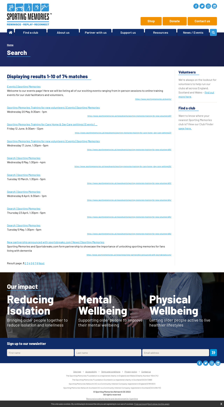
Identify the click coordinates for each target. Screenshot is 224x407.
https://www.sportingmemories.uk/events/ (153, 99)
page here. (185, 128)
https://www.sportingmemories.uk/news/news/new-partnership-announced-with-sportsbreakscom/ (129, 255)
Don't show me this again (158, 404)
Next (41, 263)
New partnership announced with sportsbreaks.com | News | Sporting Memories (55, 242)
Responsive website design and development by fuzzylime (112, 398)
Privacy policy (131, 371)
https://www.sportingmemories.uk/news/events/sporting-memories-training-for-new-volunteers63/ (129, 183)
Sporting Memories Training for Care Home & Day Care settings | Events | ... (52, 124)
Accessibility (91, 371)
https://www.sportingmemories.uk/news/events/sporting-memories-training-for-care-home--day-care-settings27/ (123, 133)
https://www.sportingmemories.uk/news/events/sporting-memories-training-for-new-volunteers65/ (129, 217)
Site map (77, 371)
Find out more (140, 404)
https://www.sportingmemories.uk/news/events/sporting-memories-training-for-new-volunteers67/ (129, 116)
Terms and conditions (110, 371)
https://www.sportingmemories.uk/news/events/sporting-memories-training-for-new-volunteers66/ (129, 234)
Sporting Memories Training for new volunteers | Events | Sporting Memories (53, 107)
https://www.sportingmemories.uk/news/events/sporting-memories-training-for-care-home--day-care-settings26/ (123, 166)
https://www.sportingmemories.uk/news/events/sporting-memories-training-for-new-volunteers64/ (129, 200)
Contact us (202, 21)
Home (10, 44)
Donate (175, 21)
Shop (151, 21)
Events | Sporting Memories (24, 86)
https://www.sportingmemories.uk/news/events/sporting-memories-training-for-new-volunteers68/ (129, 149)
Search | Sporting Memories (23, 158)
